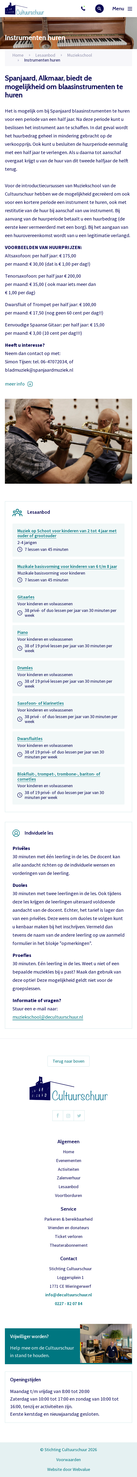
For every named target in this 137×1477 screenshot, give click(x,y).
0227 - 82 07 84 (68, 1303)
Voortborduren (68, 1195)
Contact (68, 1258)
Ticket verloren (68, 1236)
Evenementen (68, 1160)
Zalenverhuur (68, 1178)
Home (17, 55)
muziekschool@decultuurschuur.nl (47, 1017)
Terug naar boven (68, 1061)
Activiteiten (68, 1169)
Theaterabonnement (69, 1245)
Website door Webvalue (68, 1469)
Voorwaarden (68, 1459)
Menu (122, 8)
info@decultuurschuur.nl (68, 1295)
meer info (15, 384)
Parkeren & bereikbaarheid (68, 1219)
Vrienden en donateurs (68, 1227)
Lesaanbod (68, 1186)
